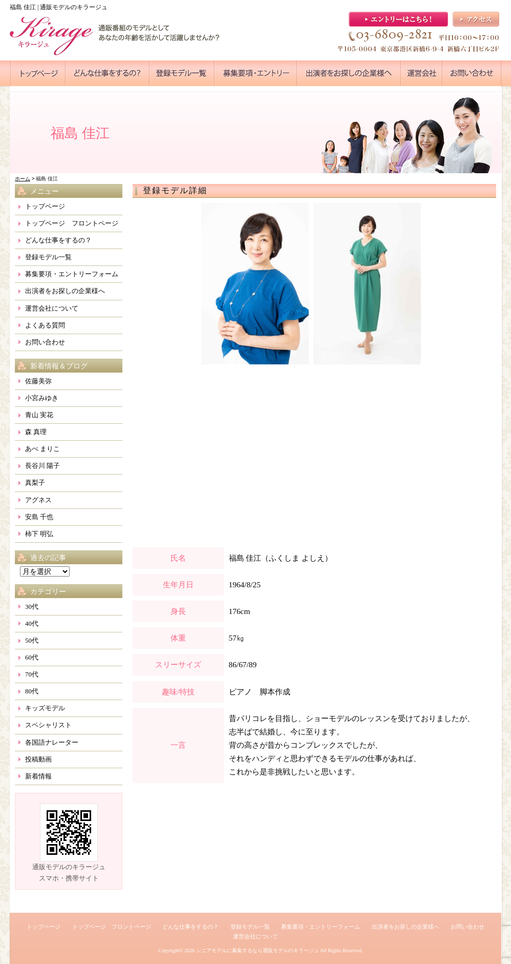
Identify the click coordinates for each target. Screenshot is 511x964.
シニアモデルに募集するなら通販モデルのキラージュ (257, 950)
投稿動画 (38, 759)
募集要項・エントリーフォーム (71, 274)
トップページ (45, 206)
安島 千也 (39, 517)
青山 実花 (39, 415)
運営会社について (51, 308)
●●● (38, 73)
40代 (31, 623)
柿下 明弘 (39, 534)
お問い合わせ (45, 342)
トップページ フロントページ (71, 223)
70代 (31, 674)
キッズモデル (45, 708)
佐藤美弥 (38, 381)
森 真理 (36, 432)
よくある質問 (45, 325)
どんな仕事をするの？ (58, 240)
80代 (31, 691)
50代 (31, 640)
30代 (31, 606)
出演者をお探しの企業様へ (65, 291)
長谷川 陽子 (42, 465)
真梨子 (35, 482)
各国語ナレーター (51, 742)
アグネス (38, 500)
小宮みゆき (41, 398)
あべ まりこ (42, 449)
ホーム (22, 178)
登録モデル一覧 (48, 257)
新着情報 (38, 776)
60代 (31, 657)
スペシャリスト (48, 725)
